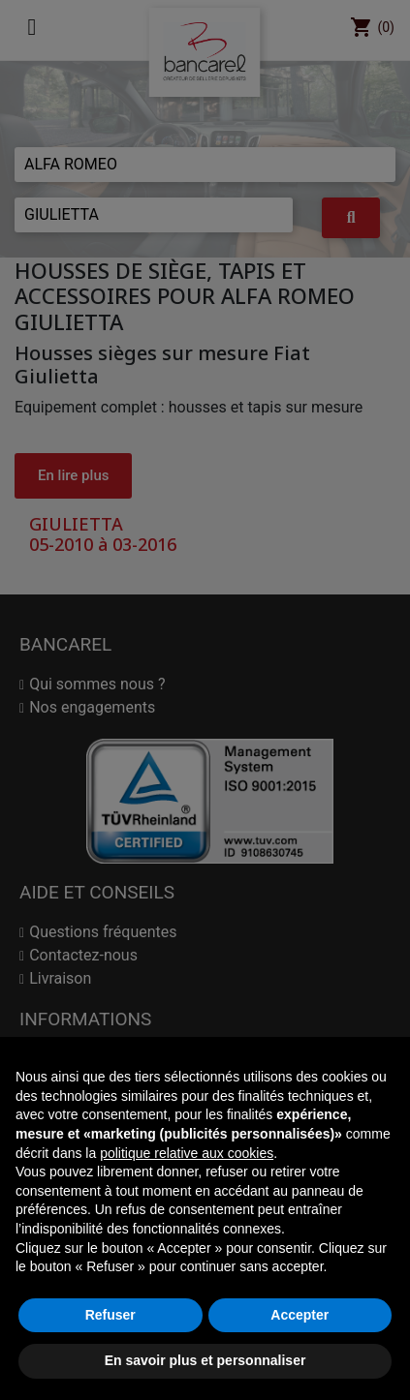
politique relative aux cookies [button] (186, 1153)
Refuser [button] (110, 1315)
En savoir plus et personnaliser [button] (205, 1360)
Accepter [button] (299, 1315)
